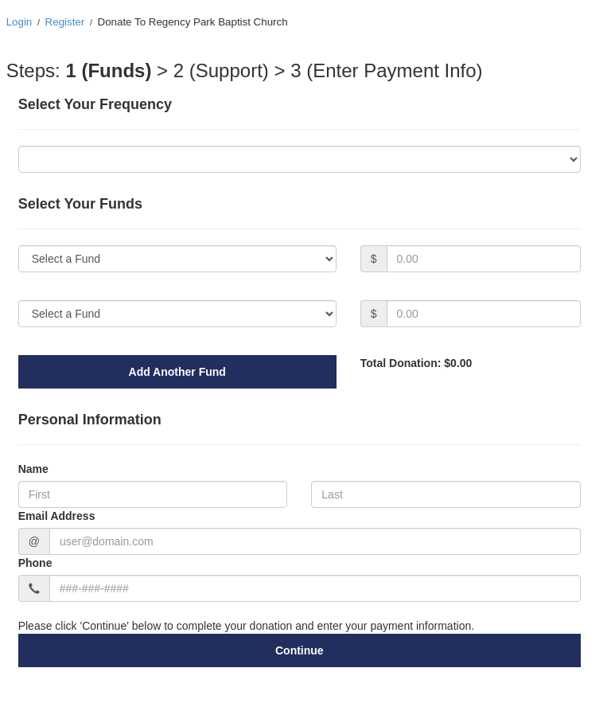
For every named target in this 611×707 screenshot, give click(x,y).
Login (19, 22)
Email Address (56, 516)
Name (33, 469)
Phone (35, 563)
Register (65, 22)
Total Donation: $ (416, 363)
